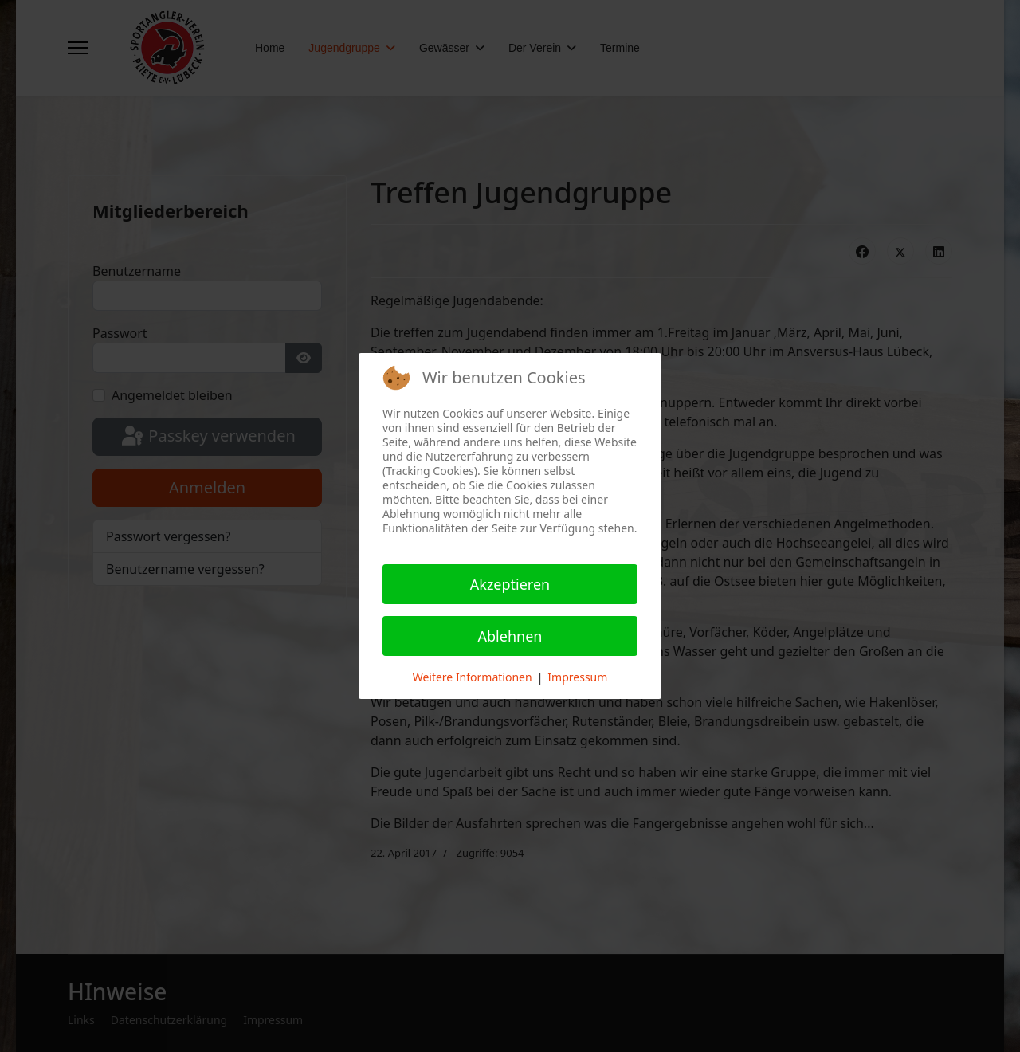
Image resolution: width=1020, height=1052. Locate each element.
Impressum (577, 677)
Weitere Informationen (472, 677)
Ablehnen (510, 636)
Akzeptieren (510, 584)
